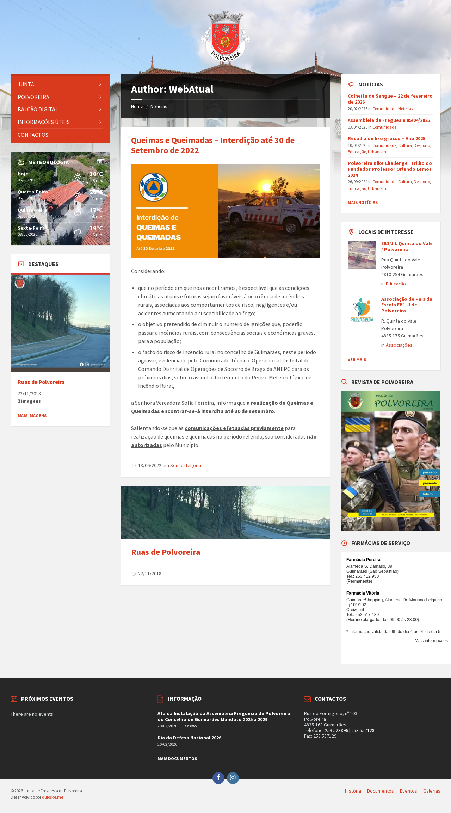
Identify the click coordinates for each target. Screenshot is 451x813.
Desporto (422, 145)
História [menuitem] (353, 791)
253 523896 (336, 730)
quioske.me (52, 797)
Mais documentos (177, 758)
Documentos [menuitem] (380, 791)
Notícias (158, 106)
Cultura (405, 145)
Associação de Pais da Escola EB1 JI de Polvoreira (406, 305)
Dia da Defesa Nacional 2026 (189, 737)
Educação (357, 151)
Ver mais (357, 359)
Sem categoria (185, 465)
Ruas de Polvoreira (165, 551)
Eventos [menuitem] (408, 791)
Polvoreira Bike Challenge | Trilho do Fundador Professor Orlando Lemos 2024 (390, 169)
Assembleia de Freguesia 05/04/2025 (389, 120)
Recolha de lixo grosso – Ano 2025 (386, 138)
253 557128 (363, 730)
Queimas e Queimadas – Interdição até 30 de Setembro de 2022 (213, 145)
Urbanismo (378, 151)
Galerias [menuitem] (431, 791)
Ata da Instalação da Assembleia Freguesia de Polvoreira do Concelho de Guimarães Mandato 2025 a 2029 (223, 716)
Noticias (405, 108)
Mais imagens (32, 415)
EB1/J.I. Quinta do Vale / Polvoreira (407, 246)
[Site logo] (225, 59)
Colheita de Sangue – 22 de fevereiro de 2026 (390, 99)
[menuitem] (60, 84)
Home (137, 106)
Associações (399, 345)
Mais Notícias (363, 202)
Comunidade (384, 108)
